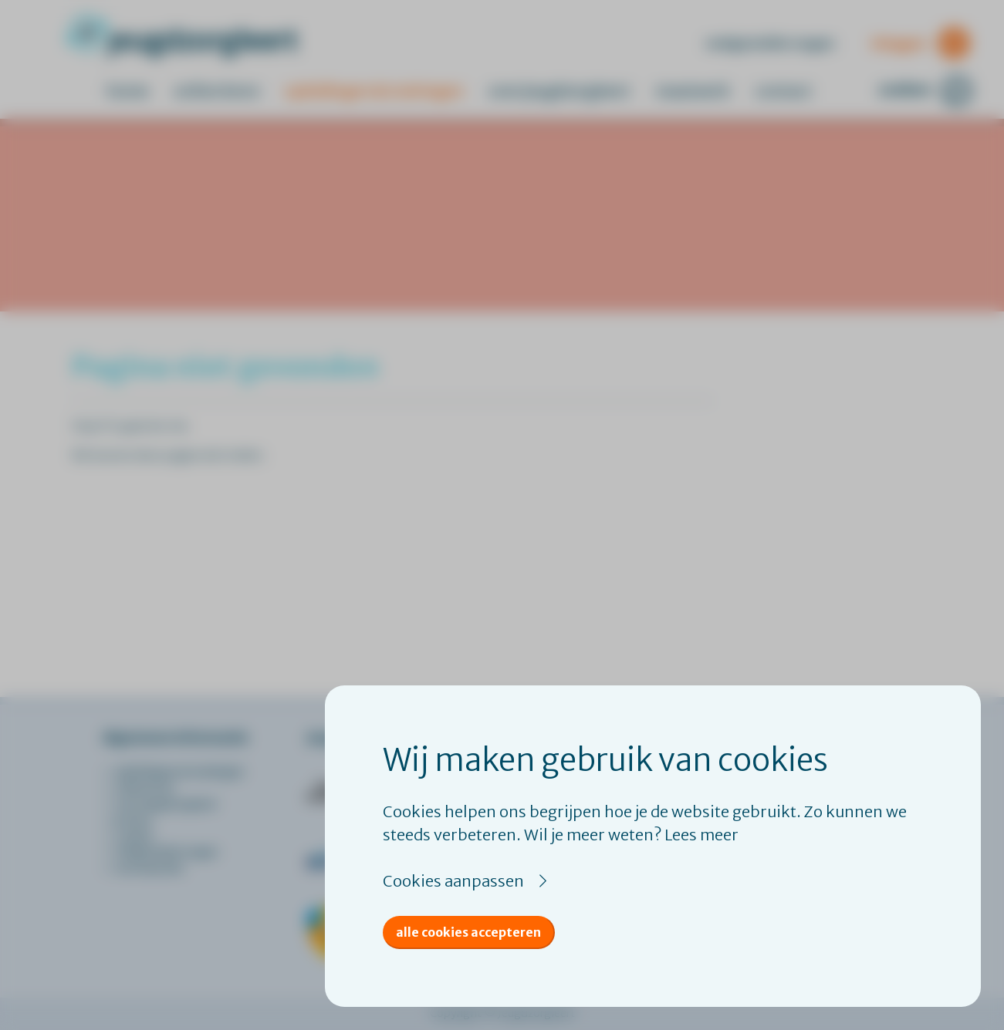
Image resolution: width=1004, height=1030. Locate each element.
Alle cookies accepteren (468, 932)
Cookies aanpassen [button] (453, 880)
